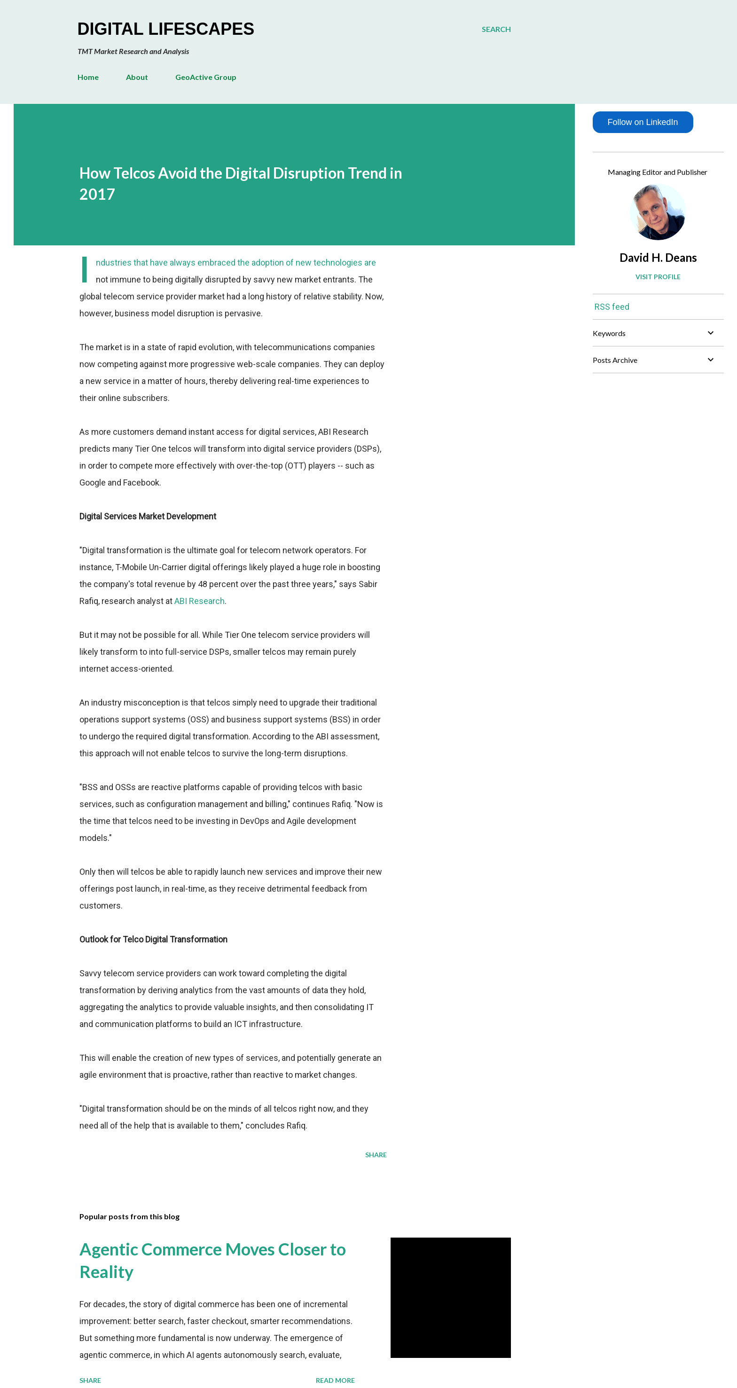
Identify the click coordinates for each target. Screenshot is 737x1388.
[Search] (496, 29)
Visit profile (658, 277)
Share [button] (376, 1155)
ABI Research (199, 601)
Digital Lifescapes (166, 29)
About (137, 76)
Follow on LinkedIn (642, 122)
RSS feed (612, 307)
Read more (335, 1380)
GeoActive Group (205, 76)
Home (88, 76)
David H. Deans (658, 257)
